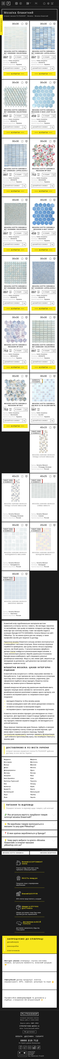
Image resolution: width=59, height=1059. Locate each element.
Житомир (7, 773)
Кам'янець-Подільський (11, 781)
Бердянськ (7, 759)
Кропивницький (9, 792)
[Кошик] (52, 3)
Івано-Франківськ (9, 778)
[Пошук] (56, 3)
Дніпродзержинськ (9, 770)
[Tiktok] (38, 1047)
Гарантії (39, 1036)
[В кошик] (21, 57)
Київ (5, 784)
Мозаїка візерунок (48, 853)
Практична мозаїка (11, 642)
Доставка (29, 1036)
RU (36, 3)
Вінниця (6, 765)
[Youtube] (29, 1047)
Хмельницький (34, 792)
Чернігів (32, 797)
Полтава (33, 773)
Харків (32, 786)
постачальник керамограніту (15, 734)
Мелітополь (34, 762)
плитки (12, 651)
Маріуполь (33, 759)
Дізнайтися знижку (15, 68)
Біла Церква (8, 762)
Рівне (32, 775)
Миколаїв (33, 765)
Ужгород (33, 784)
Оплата (19, 1036)
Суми (32, 778)
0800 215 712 (29, 1040)
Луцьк (6, 794)
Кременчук (7, 786)
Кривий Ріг (7, 789)
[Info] (21, 3)
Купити (15, 74)
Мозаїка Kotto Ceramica (13, 853)
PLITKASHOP (30, 1014)
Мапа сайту (24, 1020)
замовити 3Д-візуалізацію (44, 734)
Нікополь (33, 767)
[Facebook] (20, 1047)
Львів (5, 797)
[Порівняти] (48, 3)
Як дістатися (29, 1032)
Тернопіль (33, 781)
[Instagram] (34, 1047)
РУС (37, 1023)
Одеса (32, 770)
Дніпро (6, 767)
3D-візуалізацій (32, 1000)
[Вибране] (44, 3)
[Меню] (3, 3)
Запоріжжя (7, 775)
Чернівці (33, 794)
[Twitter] (25, 1047)
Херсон (32, 789)
